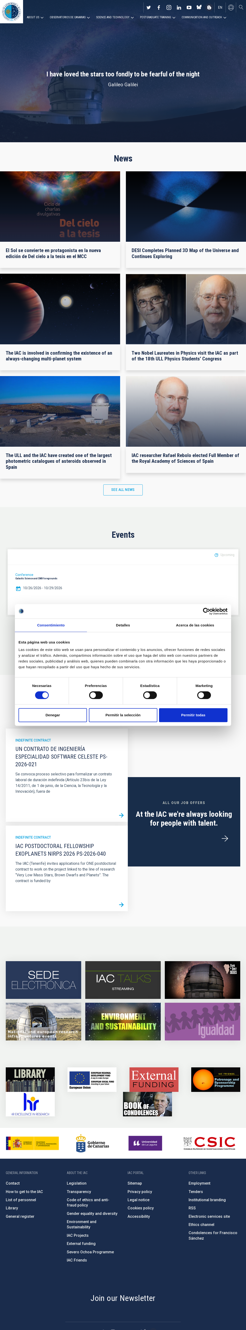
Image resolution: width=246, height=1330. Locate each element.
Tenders (196, 1191)
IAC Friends (77, 1260)
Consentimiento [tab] (51, 625)
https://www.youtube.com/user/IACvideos (189, 7)
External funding (81, 1243)
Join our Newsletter (123, 1298)
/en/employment (225, 838)
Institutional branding (207, 1200)
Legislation (76, 1183)
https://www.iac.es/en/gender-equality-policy (202, 1021)
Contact (13, 1183)
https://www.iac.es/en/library (30, 1079)
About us (33, 17)
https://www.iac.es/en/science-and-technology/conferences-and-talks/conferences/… (202, 980)
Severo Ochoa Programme (90, 1252)
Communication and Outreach (202, 17)
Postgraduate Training (155, 17)
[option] (123, 582)
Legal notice (138, 1200)
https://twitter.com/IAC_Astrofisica (149, 7)
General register (20, 1216)
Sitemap (135, 1183)
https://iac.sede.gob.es (43, 980)
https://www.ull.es (146, 1143)
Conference (24, 575)
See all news (123, 490)
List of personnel (21, 1200)
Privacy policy (140, 1191)
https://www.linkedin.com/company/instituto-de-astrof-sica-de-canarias (179, 7)
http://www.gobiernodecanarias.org (92, 1143)
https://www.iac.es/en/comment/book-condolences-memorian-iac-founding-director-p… (147, 1104)
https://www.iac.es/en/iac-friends (215, 1079)
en (220, 7)
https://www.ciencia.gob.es (32, 1143)
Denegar (52, 715)
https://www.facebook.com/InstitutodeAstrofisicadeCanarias (159, 7)
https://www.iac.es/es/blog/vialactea (209, 7)
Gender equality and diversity (92, 1213)
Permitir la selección (123, 715)
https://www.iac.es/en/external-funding (153, 1079)
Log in (231, 7)
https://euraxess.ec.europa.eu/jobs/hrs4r (30, 1104)
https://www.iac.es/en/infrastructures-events (43, 1021)
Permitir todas (193, 715)
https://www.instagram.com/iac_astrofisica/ (169, 7)
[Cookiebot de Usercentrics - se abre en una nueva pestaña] (206, 611)
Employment (199, 1183)
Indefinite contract (33, 740)
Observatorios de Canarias (68, 17)
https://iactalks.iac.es (123, 980)
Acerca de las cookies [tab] (195, 625)
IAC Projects (78, 1235)
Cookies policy (141, 1208)
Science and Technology (112, 17)
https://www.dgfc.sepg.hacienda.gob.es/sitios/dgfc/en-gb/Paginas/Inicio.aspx (92, 1079)
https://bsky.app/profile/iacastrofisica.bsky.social (199, 7)
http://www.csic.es (209, 1143)
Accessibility (139, 1216)
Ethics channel (201, 1224)
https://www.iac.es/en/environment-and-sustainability (123, 1021)
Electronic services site (209, 1216)
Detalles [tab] (123, 625)
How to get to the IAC (24, 1191)
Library (12, 1208)
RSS (192, 1208)
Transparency (79, 1191)
